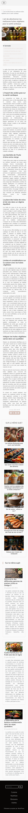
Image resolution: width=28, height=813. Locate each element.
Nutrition (9, 10)
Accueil (3, 10)
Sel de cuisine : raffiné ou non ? (14, 510)
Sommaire (7, 46)
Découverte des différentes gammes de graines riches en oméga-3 (13, 582)
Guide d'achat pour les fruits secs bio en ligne (13, 654)
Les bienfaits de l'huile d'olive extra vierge (12, 51)
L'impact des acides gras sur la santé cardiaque (13, 48)
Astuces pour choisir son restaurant (14, 553)
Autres (14, 802)
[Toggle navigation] (4, 2)
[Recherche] (12, 786)
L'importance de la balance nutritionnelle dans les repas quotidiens (13, 723)
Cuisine (14, 792)
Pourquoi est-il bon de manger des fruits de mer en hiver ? (14, 531)
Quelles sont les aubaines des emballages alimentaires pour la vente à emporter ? (14, 488)
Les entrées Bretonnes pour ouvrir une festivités (14, 444)
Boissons (14, 799)
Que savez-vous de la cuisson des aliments (14, 465)
